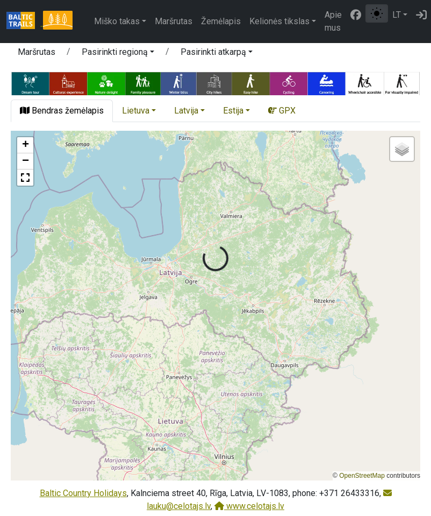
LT (396, 15)
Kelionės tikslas (279, 21)
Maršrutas (173, 21)
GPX (282, 110)
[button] (118, 53)
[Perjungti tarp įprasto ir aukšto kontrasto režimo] (376, 13)
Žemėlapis (221, 21)
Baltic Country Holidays (83, 493)
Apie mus (333, 21)
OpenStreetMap (362, 475)
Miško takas (117, 21)
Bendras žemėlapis (62, 110)
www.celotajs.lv (249, 506)
